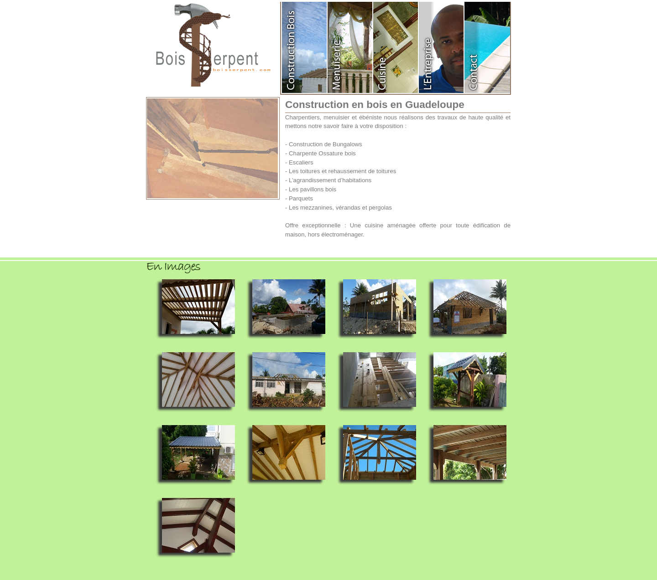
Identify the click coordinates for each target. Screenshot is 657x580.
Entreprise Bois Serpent (441, 47)
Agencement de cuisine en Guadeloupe (396, 47)
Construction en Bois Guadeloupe (305, 47)
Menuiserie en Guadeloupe (350, 47)
